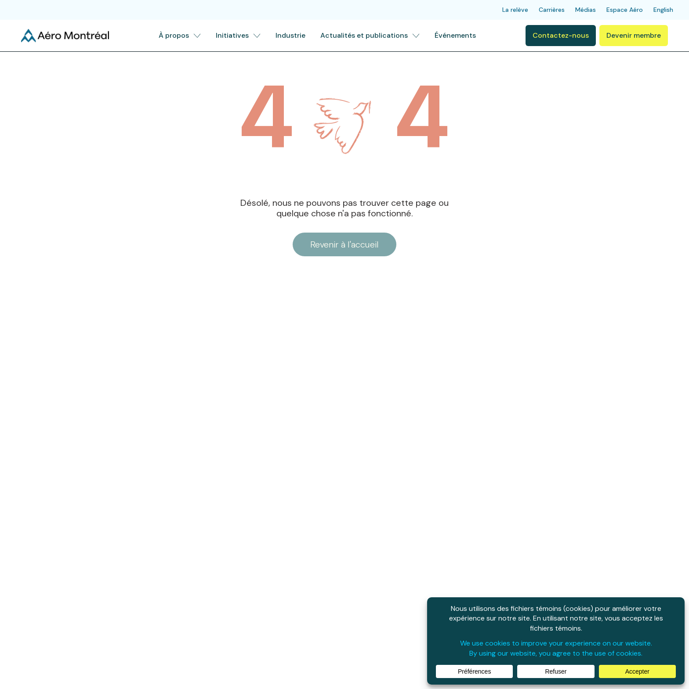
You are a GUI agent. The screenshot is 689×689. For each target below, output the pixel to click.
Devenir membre (633, 35)
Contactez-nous (561, 35)
